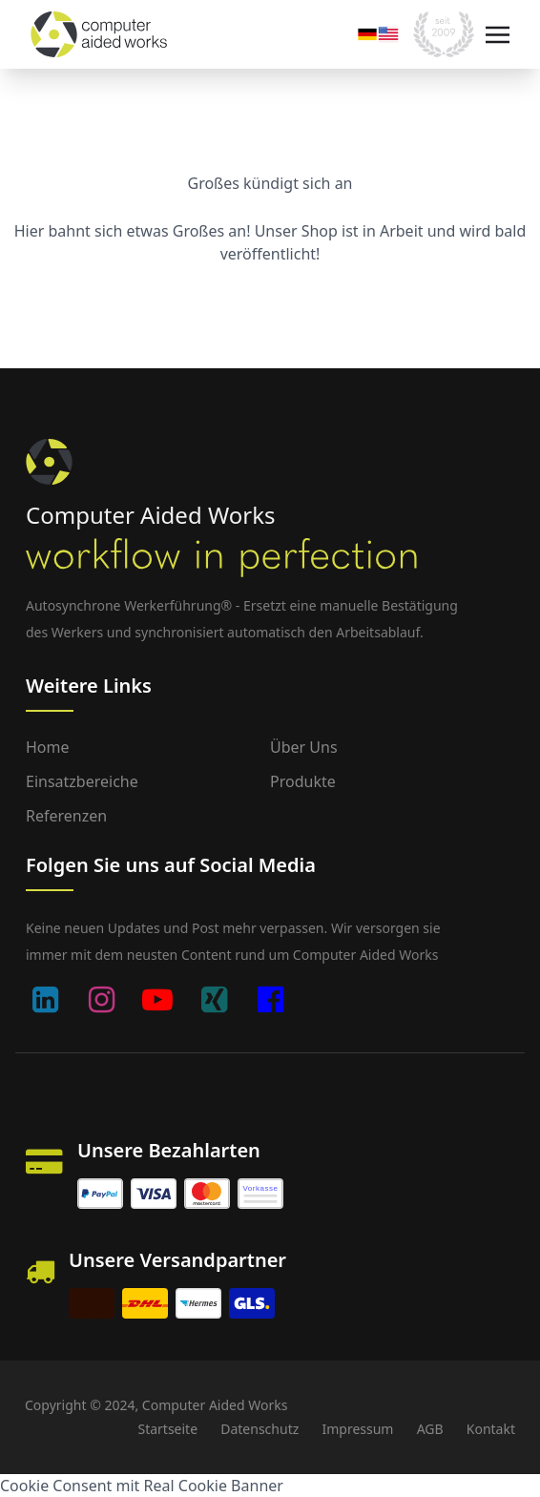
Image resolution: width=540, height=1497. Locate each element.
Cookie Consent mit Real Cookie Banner (141, 1485)
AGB (430, 1429)
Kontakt (491, 1429)
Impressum (357, 1429)
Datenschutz (259, 1429)
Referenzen (66, 815)
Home (48, 747)
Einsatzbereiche (82, 781)
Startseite (167, 1429)
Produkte (303, 781)
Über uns (304, 747)
